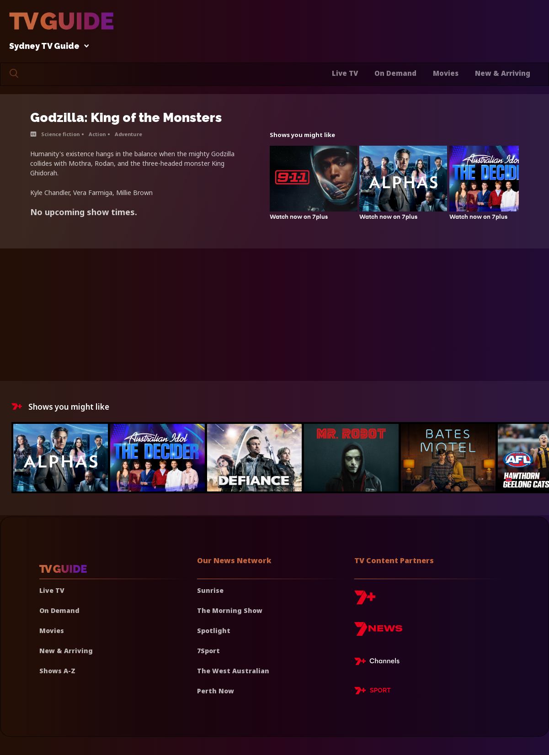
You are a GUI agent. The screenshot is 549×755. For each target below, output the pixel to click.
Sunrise (210, 590)
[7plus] (364, 601)
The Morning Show (229, 610)
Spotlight (213, 630)
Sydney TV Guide (46, 46)
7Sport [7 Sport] (208, 650)
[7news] (378, 632)
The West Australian (233, 670)
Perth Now (215, 690)
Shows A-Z (57, 670)
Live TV (345, 73)
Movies (445, 73)
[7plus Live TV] (379, 663)
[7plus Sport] (372, 692)
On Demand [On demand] (59, 610)
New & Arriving (502, 73)
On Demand (395, 73)
